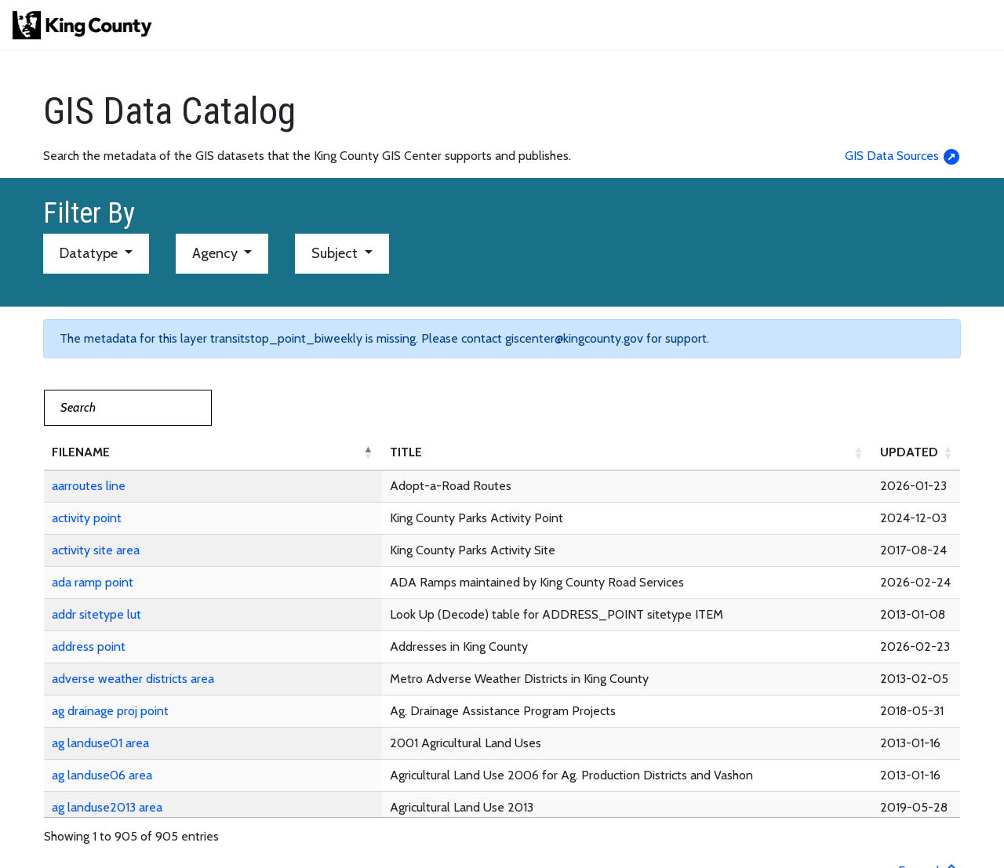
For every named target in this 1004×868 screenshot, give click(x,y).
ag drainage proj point (110, 710)
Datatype (90, 253)
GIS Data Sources (903, 155)
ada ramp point (92, 582)
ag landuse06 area (102, 775)
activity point (87, 517)
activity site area (96, 550)
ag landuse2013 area (107, 807)
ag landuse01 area (100, 742)
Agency (216, 253)
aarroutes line (89, 485)
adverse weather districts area (133, 678)
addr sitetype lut (96, 614)
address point (89, 646)
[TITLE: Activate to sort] (627, 452)
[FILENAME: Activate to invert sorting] (213, 452)
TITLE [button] (406, 452)
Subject (336, 253)
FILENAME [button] (81, 452)
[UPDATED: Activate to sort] (917, 452)
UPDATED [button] (909, 452)
